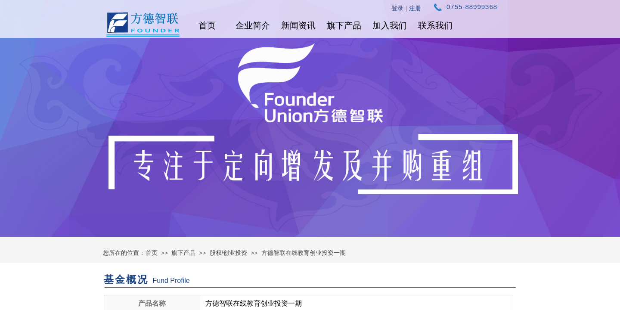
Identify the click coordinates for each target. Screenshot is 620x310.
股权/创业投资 (229, 252)
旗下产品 (344, 25)
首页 (207, 25)
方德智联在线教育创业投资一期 (303, 252)
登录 (397, 8)
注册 (415, 8)
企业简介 (253, 25)
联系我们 (435, 25)
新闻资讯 (298, 25)
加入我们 (389, 25)
